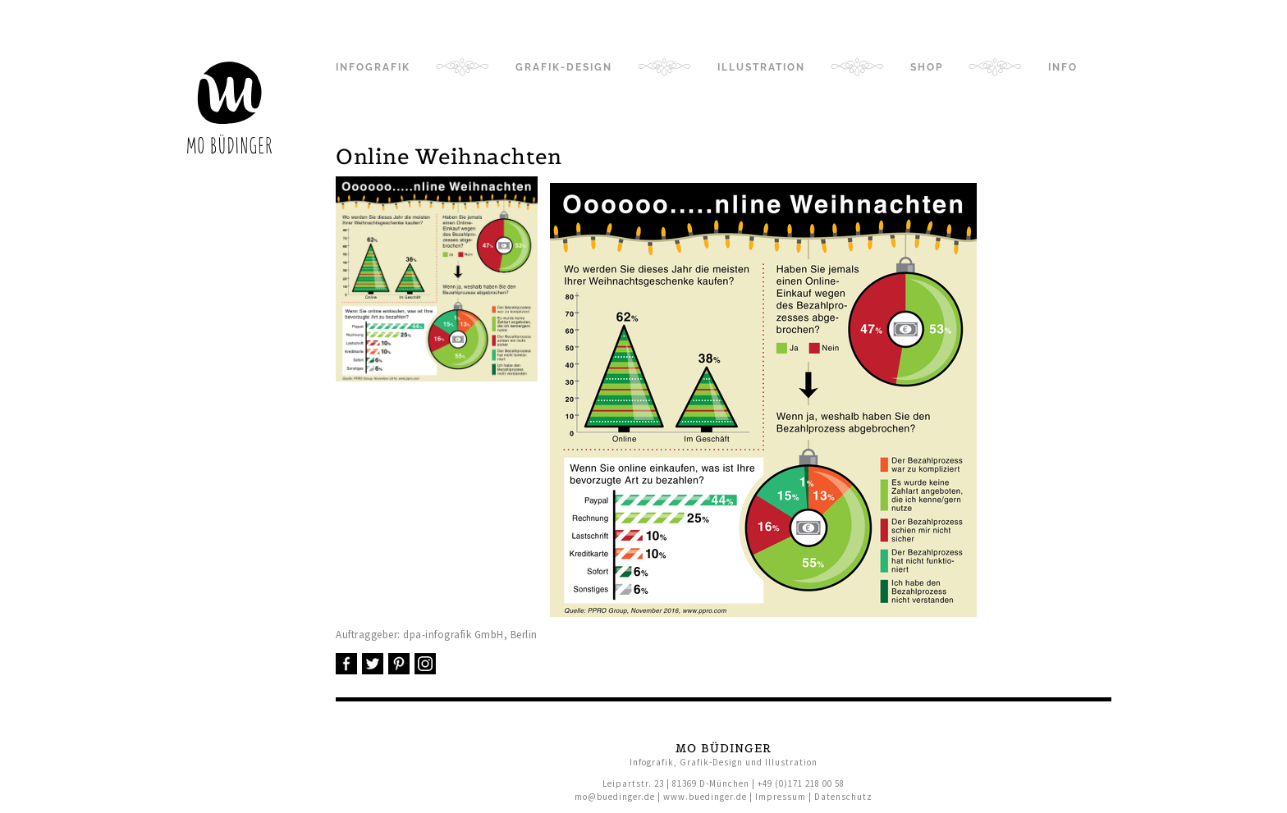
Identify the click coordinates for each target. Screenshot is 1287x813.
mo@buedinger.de (615, 796)
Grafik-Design (563, 67)
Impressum (780, 796)
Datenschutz (843, 796)
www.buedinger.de (705, 796)
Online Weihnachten (448, 156)
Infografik (373, 67)
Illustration (761, 67)
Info (1063, 67)
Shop (926, 67)
